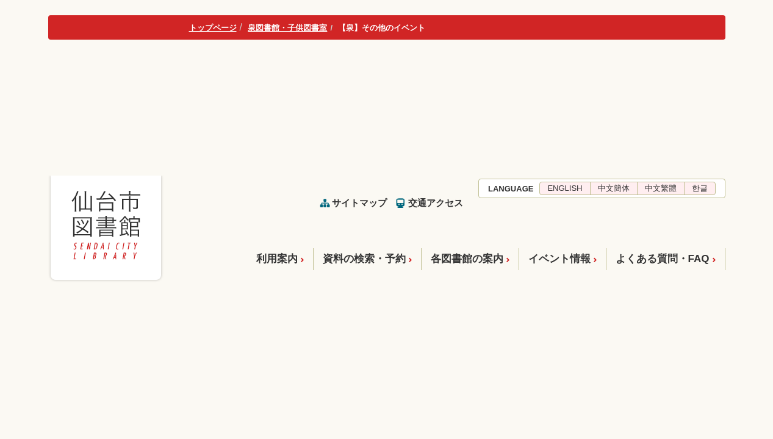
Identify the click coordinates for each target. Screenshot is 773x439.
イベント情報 (559, 259)
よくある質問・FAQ (663, 259)
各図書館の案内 (467, 259)
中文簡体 (614, 188)
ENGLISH (564, 188)
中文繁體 (661, 188)
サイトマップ (359, 203)
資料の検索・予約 (364, 259)
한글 (700, 188)
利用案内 (277, 259)
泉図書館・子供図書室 (287, 27)
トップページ (213, 27)
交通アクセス (435, 203)
